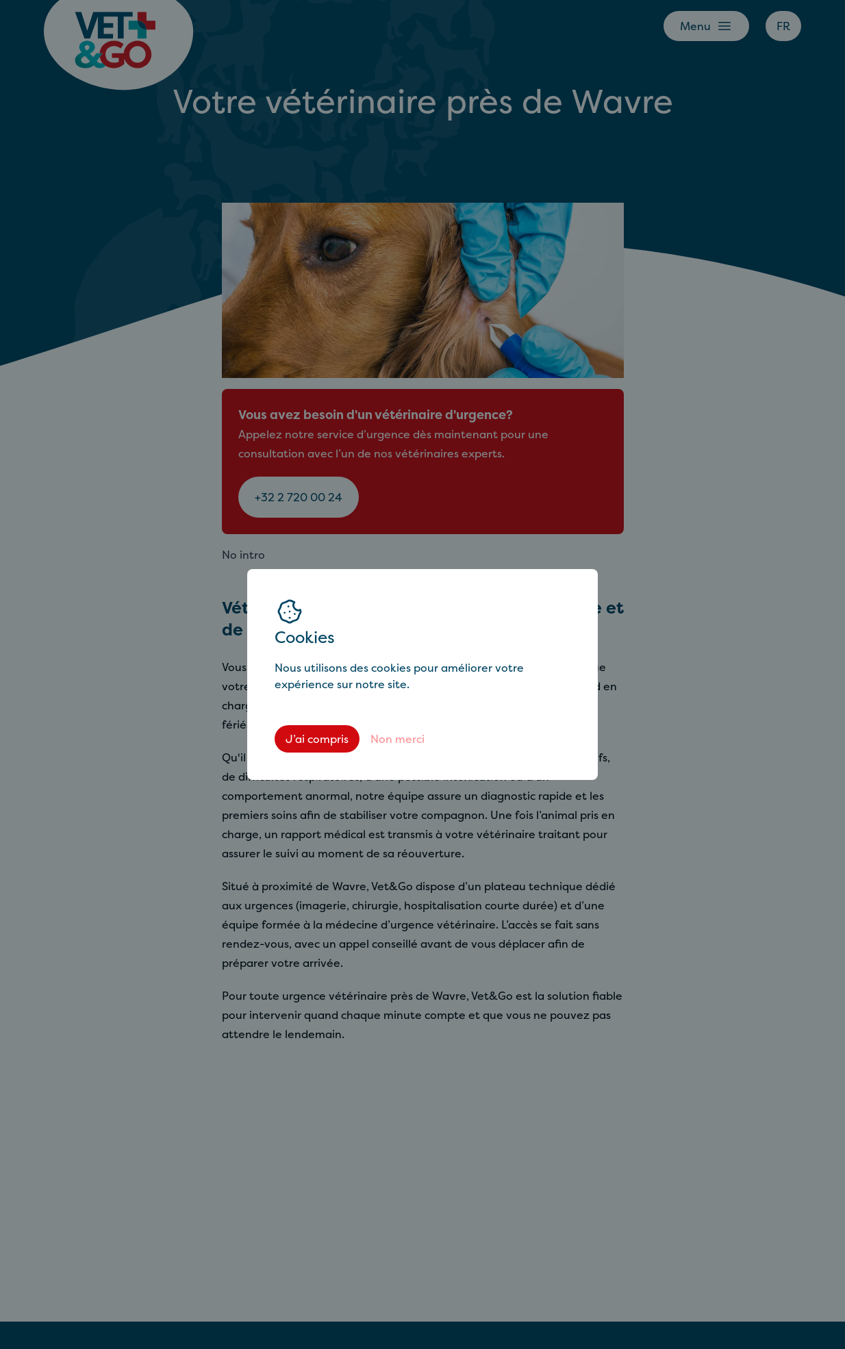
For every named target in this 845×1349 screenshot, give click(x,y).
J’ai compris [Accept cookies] (317, 738)
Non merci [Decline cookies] (397, 738)
